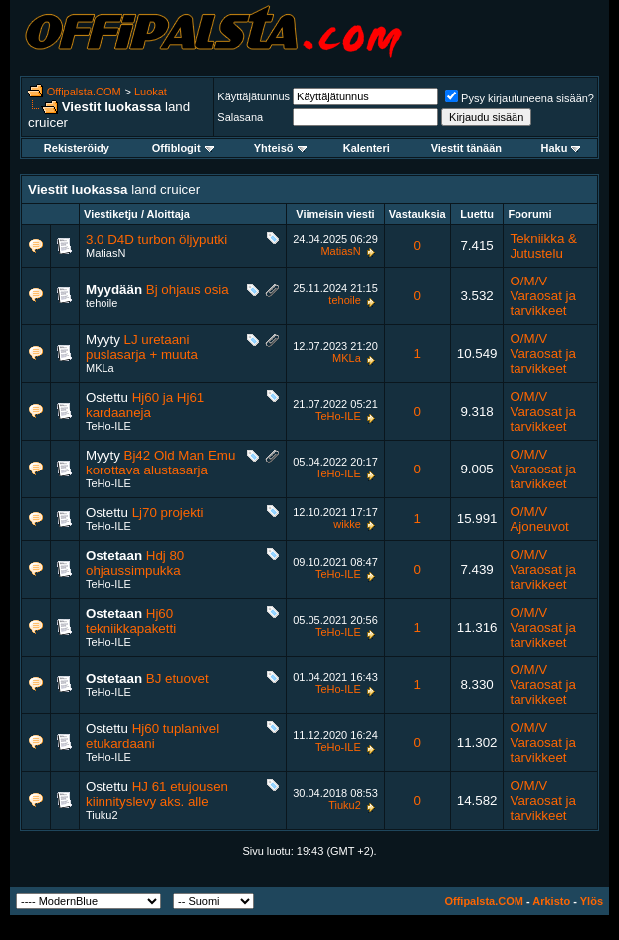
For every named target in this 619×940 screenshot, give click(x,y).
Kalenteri (366, 148)
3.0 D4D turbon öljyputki (156, 239)
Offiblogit (183, 148)
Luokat (150, 91)
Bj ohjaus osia (187, 289)
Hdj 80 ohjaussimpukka (135, 563)
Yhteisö (280, 148)
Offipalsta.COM (84, 91)
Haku (560, 148)
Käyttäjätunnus (253, 96)
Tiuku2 (102, 815)
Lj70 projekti (168, 512)
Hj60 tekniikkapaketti (131, 621)
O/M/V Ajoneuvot (539, 519)
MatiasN (105, 253)
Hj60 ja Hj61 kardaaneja (145, 405)
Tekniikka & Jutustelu (543, 246)
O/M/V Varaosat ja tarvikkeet (542, 296)
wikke (347, 524)
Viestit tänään (466, 148)
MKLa (100, 368)
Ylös (591, 901)
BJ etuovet (177, 678)
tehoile (101, 303)
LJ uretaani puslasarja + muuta (142, 347)
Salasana (240, 117)
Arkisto (551, 901)
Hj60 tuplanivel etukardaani (152, 736)
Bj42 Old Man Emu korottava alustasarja (160, 462)
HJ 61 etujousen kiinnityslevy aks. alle (157, 794)
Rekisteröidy (76, 148)
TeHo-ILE (108, 426)
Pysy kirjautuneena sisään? (519, 98)
